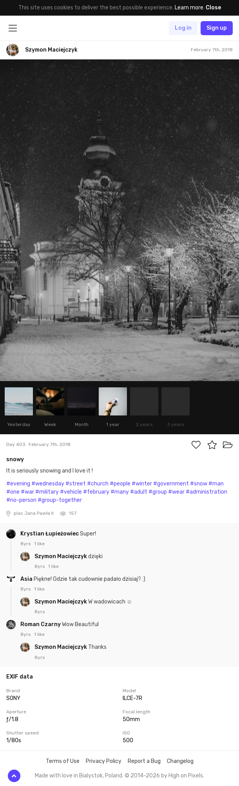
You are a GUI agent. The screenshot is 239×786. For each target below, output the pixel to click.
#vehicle (71, 492)
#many (119, 492)
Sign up (216, 28)
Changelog (180, 761)
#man (216, 483)
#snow (198, 483)
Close (213, 7)
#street (75, 483)
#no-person (21, 500)
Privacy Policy (103, 761)
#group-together (60, 500)
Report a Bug (144, 761)
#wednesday (47, 483)
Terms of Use (63, 761)
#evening (18, 483)
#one (13, 492)
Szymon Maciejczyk (61, 556)
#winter (142, 483)
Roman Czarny (41, 624)
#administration (206, 492)
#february (96, 492)
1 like (39, 543)
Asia (27, 579)
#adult (138, 492)
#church (98, 483)
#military (47, 492)
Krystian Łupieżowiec (50, 533)
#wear (176, 492)
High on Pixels (185, 775)
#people (120, 483)
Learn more (189, 7)
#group (157, 492)
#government (171, 483)
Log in (183, 28)
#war (27, 492)
